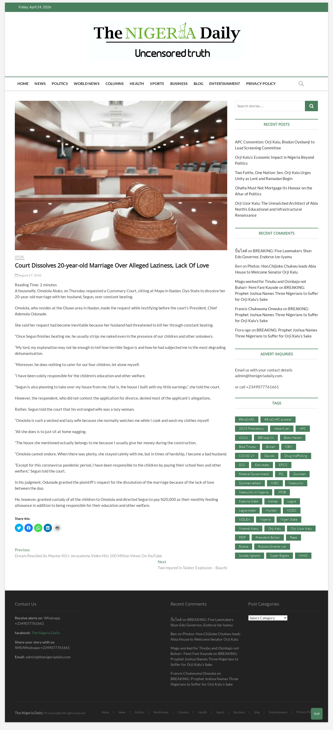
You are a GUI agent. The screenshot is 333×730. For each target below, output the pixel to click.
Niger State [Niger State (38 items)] (288, 519)
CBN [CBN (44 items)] (288, 446)
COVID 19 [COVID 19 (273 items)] (246, 456)
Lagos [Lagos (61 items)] (292, 501)
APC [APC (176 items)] (302, 428)
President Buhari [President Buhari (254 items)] (268, 537)
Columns (115, 83)
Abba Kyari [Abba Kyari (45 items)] (282, 428)
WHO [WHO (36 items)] (303, 555)
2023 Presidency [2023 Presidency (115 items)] (251, 428)
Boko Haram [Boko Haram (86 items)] (293, 437)
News (40, 83)
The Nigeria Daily (46, 633)
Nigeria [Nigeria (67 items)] (265, 519)
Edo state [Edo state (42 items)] (262, 465)
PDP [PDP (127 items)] (242, 537)
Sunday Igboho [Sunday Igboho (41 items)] (249, 555)
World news (87, 83)
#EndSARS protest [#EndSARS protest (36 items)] (278, 419)
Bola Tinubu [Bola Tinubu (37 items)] (247, 446)
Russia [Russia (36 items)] (243, 546)
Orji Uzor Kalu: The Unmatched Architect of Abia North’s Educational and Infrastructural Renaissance (276, 209)
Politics (60, 83)
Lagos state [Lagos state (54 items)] (247, 510)
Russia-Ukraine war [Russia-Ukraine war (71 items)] (272, 546)
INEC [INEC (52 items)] (275, 483)
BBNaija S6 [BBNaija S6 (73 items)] (266, 437)
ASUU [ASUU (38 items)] (243, 437)
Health (137, 83)
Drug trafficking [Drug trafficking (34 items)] (295, 456)
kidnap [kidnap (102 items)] (273, 501)
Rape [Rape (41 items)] (293, 537)
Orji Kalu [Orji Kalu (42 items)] (274, 528)
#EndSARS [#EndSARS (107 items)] (246, 419)
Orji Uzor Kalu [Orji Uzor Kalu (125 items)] (301, 528)
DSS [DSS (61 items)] (242, 465)
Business (179, 83)
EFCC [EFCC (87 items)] (283, 465)
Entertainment (224, 83)
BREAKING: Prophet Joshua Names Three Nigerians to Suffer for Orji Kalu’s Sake (276, 293)
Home (23, 83)
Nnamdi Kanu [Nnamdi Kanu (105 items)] (248, 528)
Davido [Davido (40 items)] (269, 456)
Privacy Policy (261, 83)
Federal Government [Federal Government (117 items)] (254, 474)
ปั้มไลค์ (241, 250)
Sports (157, 83)
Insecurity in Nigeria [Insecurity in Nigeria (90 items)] (253, 492)
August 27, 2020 (28, 275)
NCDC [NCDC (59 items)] (292, 510)
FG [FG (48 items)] (281, 474)
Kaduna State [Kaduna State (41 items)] (248, 501)
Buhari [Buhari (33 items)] (270, 446)
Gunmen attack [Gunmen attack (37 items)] (250, 483)
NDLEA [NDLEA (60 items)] (244, 519)
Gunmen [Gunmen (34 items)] (299, 474)
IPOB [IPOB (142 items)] (282, 492)
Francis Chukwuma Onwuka (258, 308)
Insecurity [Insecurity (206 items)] (296, 483)
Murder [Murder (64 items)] (271, 510)
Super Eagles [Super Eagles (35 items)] (279, 555)
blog (198, 83)
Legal (19, 256)
